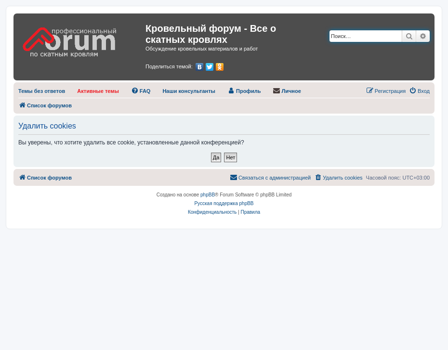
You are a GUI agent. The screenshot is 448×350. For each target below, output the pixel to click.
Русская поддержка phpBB (223, 203)
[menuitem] (41, 91)
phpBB (207, 194)
